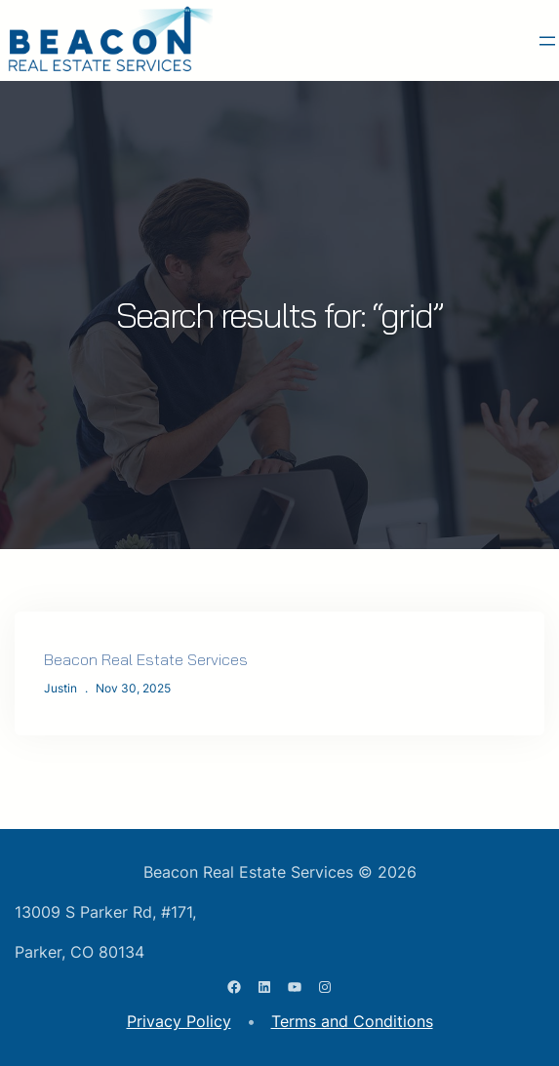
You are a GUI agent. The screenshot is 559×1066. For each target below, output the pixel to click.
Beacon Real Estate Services (146, 659)
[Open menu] (547, 41)
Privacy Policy (179, 1021)
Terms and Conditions (352, 1021)
